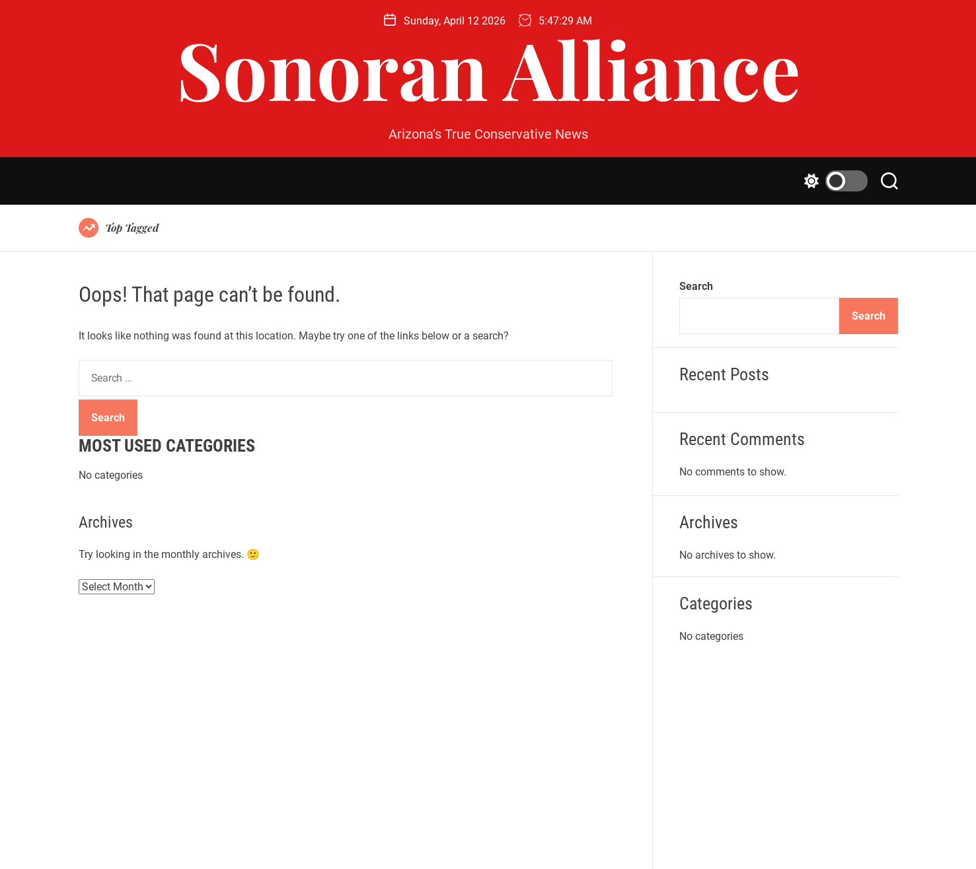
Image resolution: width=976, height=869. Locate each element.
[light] (833, 180)
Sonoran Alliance (488, 68)
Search (696, 286)
